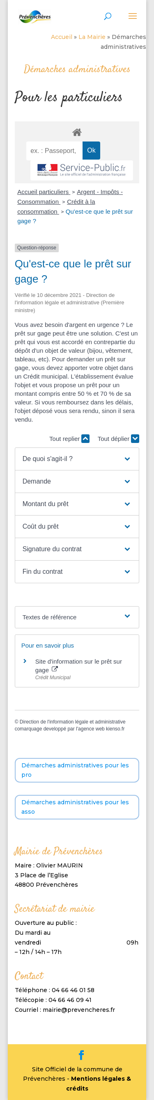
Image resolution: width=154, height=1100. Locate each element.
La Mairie (92, 37)
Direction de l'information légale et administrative (73, 722)
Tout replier (69, 438)
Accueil (61, 37)
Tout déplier (119, 438)
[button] (77, 459)
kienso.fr (115, 729)
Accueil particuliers (43, 191)
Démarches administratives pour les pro (75, 770)
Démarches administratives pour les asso (75, 807)
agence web (91, 729)
